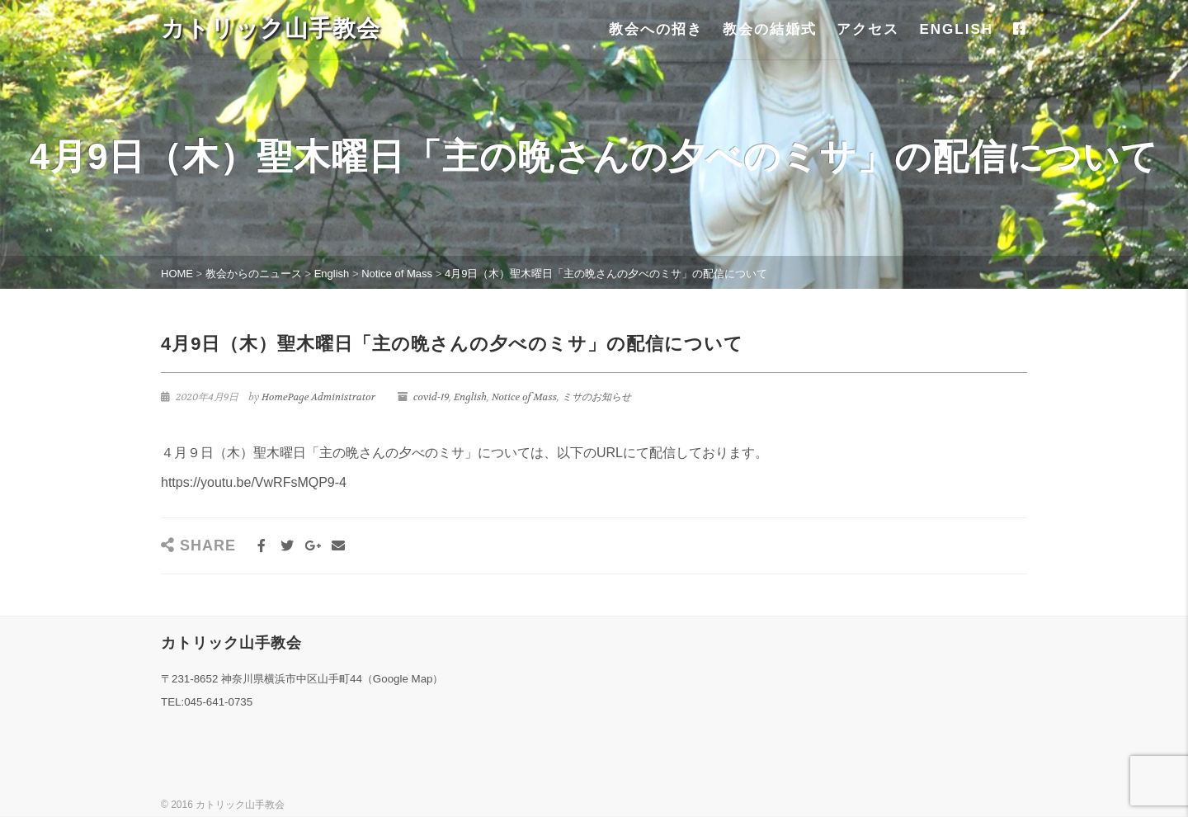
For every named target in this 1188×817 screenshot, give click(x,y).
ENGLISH (956, 29)
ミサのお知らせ (596, 397)
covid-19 (431, 397)
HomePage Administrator (318, 397)
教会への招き (656, 29)
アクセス (868, 29)
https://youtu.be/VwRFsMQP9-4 (253, 482)
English (470, 397)
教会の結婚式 (770, 29)
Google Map (403, 679)
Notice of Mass (524, 397)
